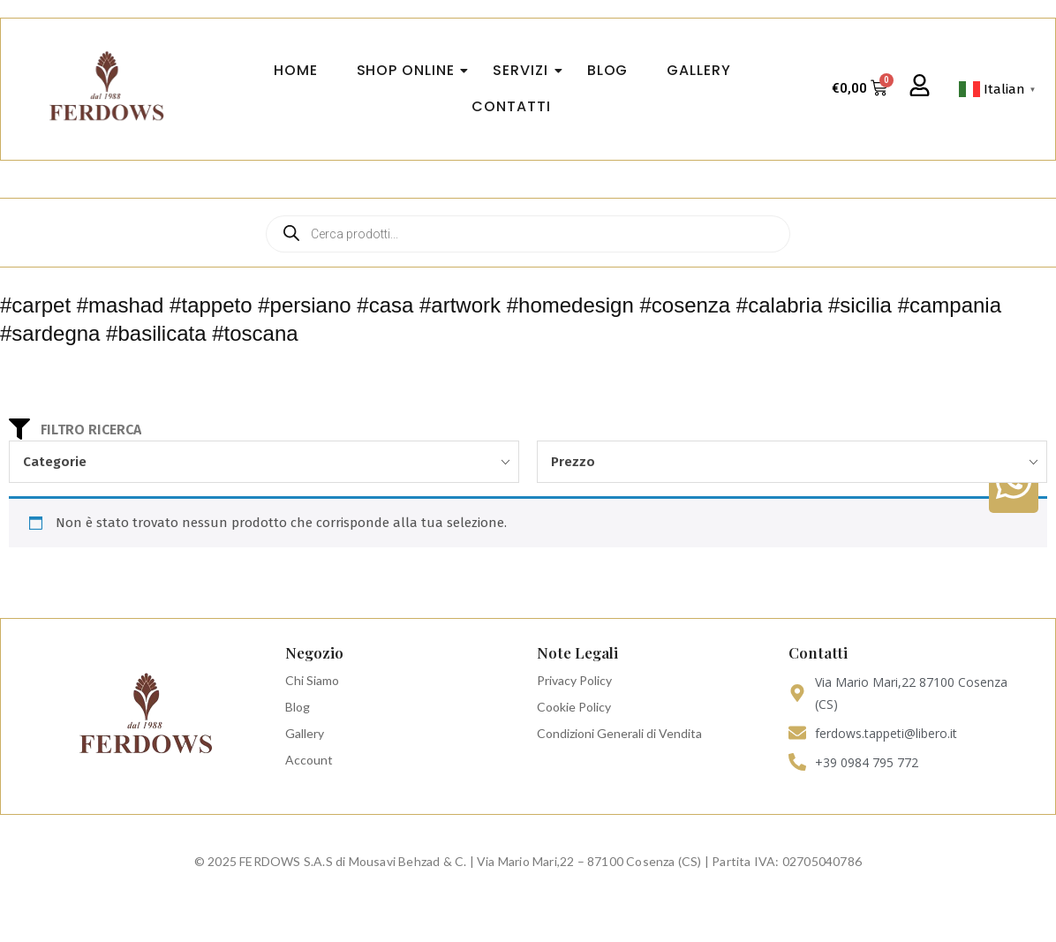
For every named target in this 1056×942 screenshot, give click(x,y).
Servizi (525, 70)
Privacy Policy (574, 680)
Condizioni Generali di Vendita (619, 733)
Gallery (304, 733)
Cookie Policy (574, 706)
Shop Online (411, 70)
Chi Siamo (312, 680)
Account (309, 759)
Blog (297, 706)
